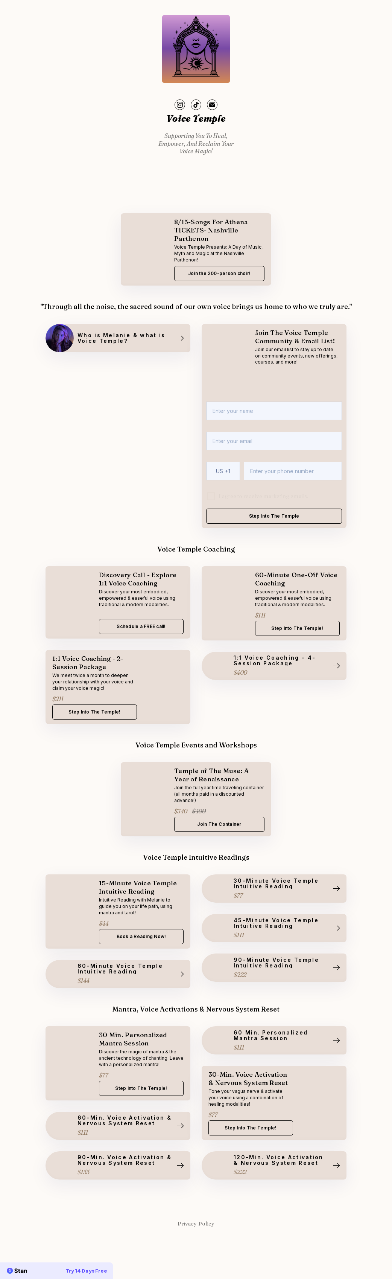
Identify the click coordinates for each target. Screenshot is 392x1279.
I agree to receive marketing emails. (263, 496)
